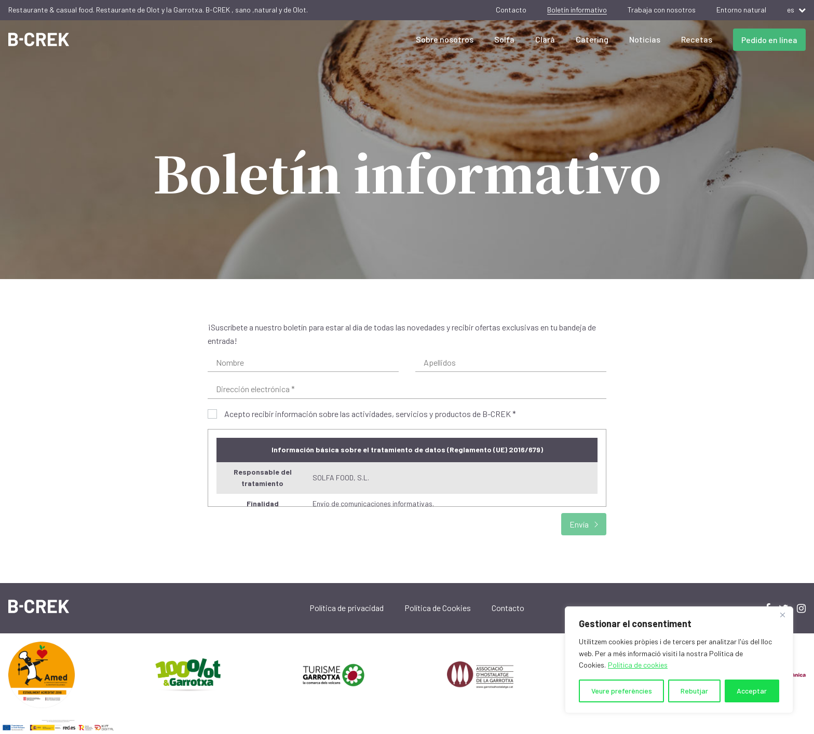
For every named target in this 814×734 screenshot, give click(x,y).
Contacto (511, 9)
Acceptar (752, 690)
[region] (679, 659)
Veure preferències (621, 690)
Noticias (644, 39)
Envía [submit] (583, 524)
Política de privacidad (346, 608)
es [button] (796, 9)
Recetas (696, 39)
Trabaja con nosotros (662, 9)
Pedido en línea (769, 40)
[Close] (782, 615)
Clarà (545, 39)
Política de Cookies (437, 608)
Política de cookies (638, 664)
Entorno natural (741, 9)
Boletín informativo (577, 9)
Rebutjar (694, 690)
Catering (592, 39)
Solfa (504, 39)
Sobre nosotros (444, 39)
